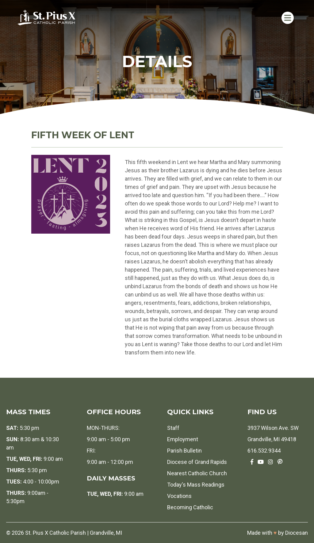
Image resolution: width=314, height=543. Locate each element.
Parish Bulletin (184, 450)
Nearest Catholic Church (197, 473)
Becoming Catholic (190, 507)
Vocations (179, 496)
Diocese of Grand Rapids (197, 462)
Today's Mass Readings (195, 484)
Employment (182, 439)
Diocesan (296, 533)
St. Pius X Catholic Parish (55, 533)
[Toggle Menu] (287, 18)
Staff (173, 428)
